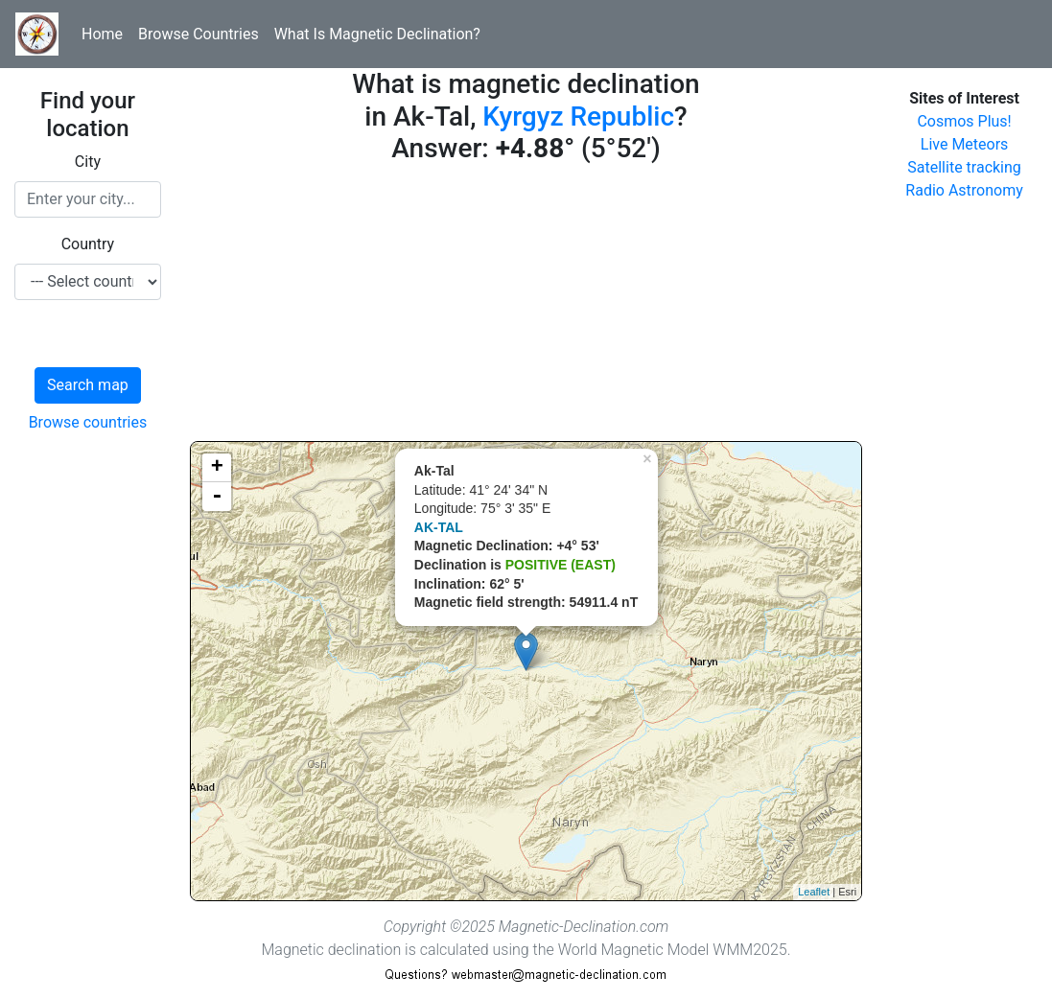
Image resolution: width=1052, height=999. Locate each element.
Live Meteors (965, 144)
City (88, 161)
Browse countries (88, 422)
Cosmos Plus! (964, 121)
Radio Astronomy (963, 190)
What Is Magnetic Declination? (377, 34)
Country (88, 244)
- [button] (216, 496)
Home (102, 34)
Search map (88, 385)
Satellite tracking (964, 167)
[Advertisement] (526, 307)
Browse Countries (198, 34)
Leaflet (814, 891)
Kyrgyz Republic (578, 116)
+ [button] (217, 467)
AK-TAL (438, 527)
